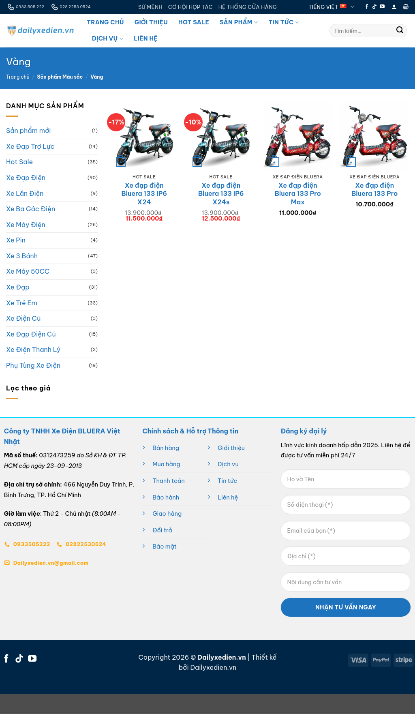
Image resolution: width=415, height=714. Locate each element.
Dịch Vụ (107, 39)
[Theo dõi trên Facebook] (366, 7)
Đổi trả (162, 530)
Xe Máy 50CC (27, 272)
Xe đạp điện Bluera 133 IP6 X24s (221, 193)
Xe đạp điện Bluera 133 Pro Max (298, 193)
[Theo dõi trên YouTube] (382, 7)
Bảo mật (164, 546)
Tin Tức (283, 22)
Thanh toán (168, 481)
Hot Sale (193, 22)
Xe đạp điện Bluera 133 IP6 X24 (144, 193)
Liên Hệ (146, 38)
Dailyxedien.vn (213, 667)
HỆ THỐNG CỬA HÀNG (247, 7)
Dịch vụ (228, 464)
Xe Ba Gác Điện (30, 209)
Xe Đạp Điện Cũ (31, 334)
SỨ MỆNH (150, 7)
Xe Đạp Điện (25, 178)
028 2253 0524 (70, 7)
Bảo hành (165, 497)
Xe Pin (16, 240)
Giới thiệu (231, 448)
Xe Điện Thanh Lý (33, 350)
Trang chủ (18, 77)
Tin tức (227, 481)
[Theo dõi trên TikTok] (374, 7)
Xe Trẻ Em (21, 303)
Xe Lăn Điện (25, 193)
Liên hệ (228, 497)
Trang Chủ (105, 22)
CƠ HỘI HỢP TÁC (190, 7)
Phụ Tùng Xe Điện (33, 365)
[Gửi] (400, 31)
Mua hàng (166, 464)
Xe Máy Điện (25, 225)
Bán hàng (165, 448)
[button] (394, 7)
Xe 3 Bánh (22, 256)
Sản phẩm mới (28, 131)
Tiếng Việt (331, 7)
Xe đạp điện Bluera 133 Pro (374, 189)
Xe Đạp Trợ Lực (30, 146)
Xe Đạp (18, 287)
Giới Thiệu (151, 22)
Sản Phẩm (239, 22)
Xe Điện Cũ (23, 319)
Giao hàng (167, 513)
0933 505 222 (25, 7)
